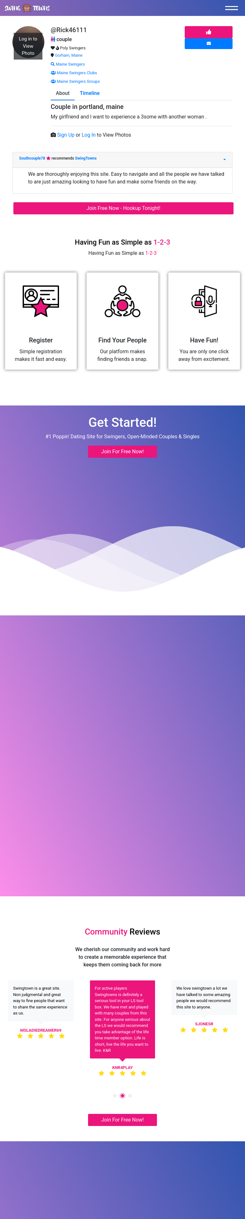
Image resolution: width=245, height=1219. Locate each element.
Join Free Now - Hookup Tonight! (123, 208)
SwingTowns (86, 158)
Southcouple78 (32, 158)
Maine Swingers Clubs (74, 72)
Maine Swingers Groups (75, 81)
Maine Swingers (68, 64)
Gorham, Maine (68, 55)
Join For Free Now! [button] (122, 451)
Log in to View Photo (28, 46)
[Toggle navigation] (233, 8)
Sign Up (66, 135)
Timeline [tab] (90, 93)
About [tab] (63, 93)
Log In (89, 135)
